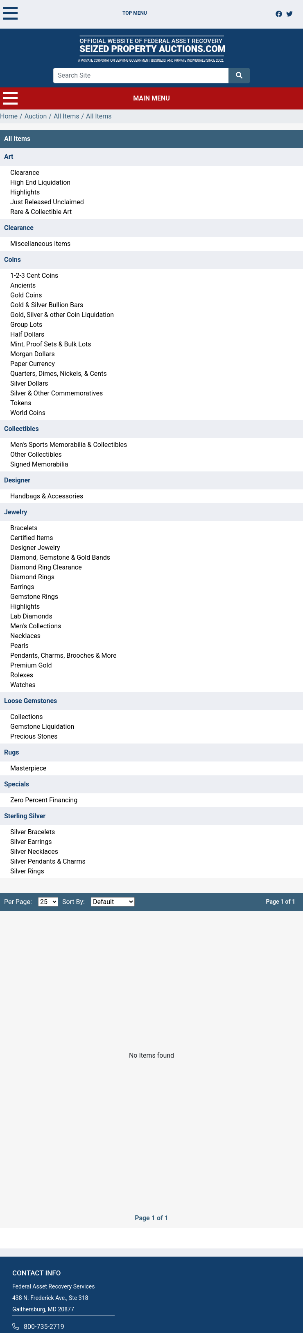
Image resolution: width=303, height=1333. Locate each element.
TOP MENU (75, 13)
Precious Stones (34, 736)
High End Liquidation (40, 182)
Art (8, 157)
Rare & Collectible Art (41, 212)
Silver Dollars (29, 383)
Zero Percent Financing (43, 800)
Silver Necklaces (34, 851)
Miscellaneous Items (40, 244)
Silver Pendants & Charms (48, 861)
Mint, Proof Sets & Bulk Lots (50, 344)
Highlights (25, 192)
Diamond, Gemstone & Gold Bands (60, 557)
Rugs (11, 752)
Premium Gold (31, 665)
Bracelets (24, 528)
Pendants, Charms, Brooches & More (63, 655)
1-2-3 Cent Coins (34, 275)
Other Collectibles (36, 454)
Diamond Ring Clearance (46, 567)
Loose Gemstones (30, 701)
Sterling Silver (24, 816)
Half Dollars (27, 334)
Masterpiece (28, 768)
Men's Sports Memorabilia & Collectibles (68, 445)
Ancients (23, 285)
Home (9, 116)
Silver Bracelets (32, 832)
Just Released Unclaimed (47, 202)
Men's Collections (35, 626)
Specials (16, 784)
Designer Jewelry (35, 548)
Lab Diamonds (31, 616)
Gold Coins (26, 295)
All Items (66, 116)
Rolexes (21, 675)
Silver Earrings (31, 842)
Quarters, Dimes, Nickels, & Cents (58, 373)
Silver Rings (27, 871)
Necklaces (25, 636)
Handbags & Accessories (46, 496)
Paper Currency (32, 364)
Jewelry (15, 512)
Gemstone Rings (34, 597)
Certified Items (31, 538)
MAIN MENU (86, 98)
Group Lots (26, 324)
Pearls (19, 646)
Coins (12, 259)
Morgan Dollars (32, 354)
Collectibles (21, 429)
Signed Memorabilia (39, 464)
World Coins (27, 413)
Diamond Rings (32, 577)
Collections (26, 717)
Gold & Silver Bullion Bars (46, 305)
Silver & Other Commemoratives (56, 393)
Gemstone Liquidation (42, 726)
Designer (17, 480)
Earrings (22, 587)
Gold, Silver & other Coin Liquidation (62, 315)
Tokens (20, 403)
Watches (23, 685)
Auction (36, 116)
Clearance (24, 172)
